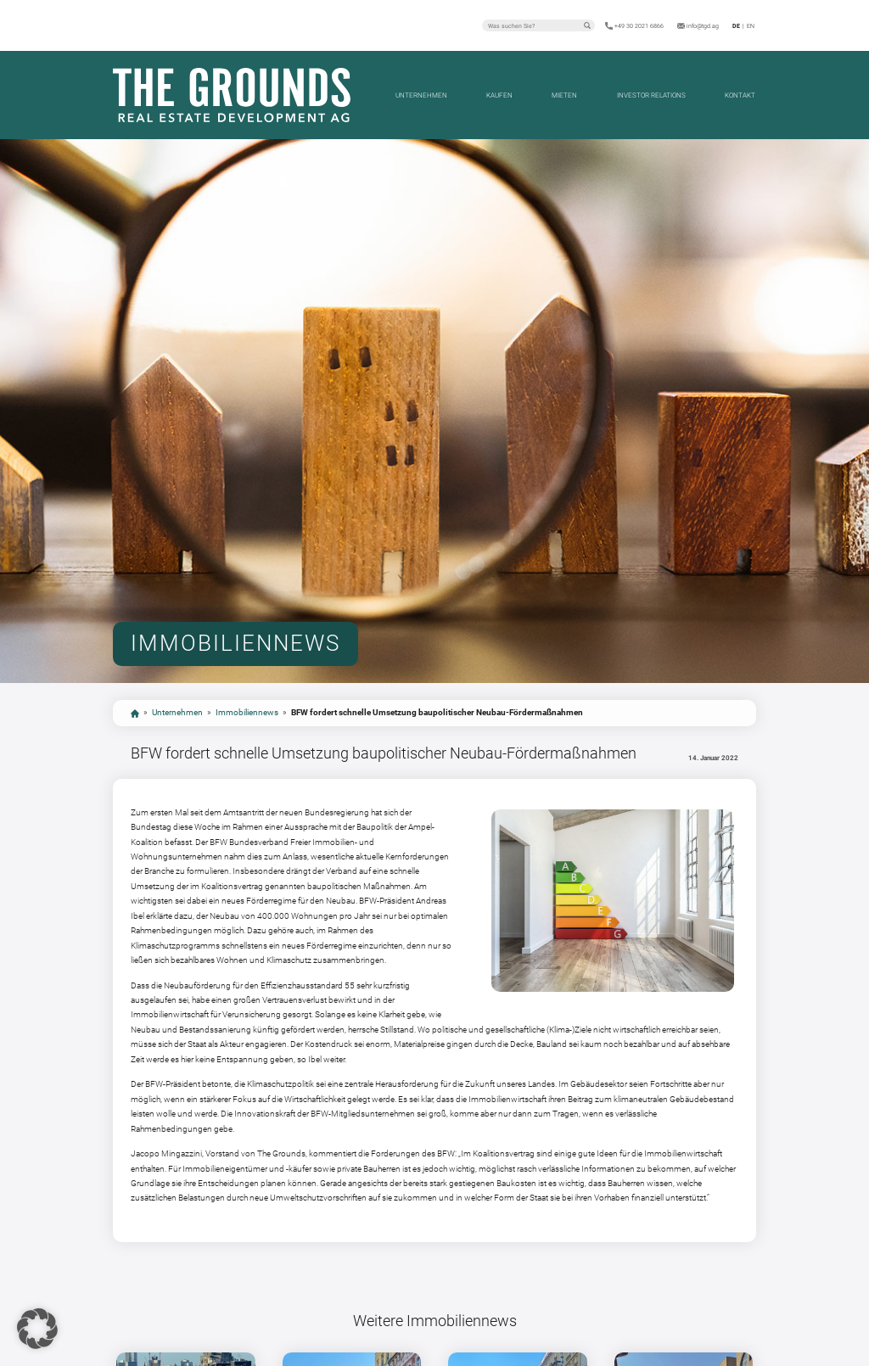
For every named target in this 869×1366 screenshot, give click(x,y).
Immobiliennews (247, 712)
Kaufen (499, 95)
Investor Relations (651, 95)
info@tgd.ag (703, 26)
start (135, 713)
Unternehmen (421, 95)
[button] (37, 1328)
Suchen (587, 25)
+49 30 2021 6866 (639, 26)
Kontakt (740, 95)
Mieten (564, 95)
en (750, 26)
